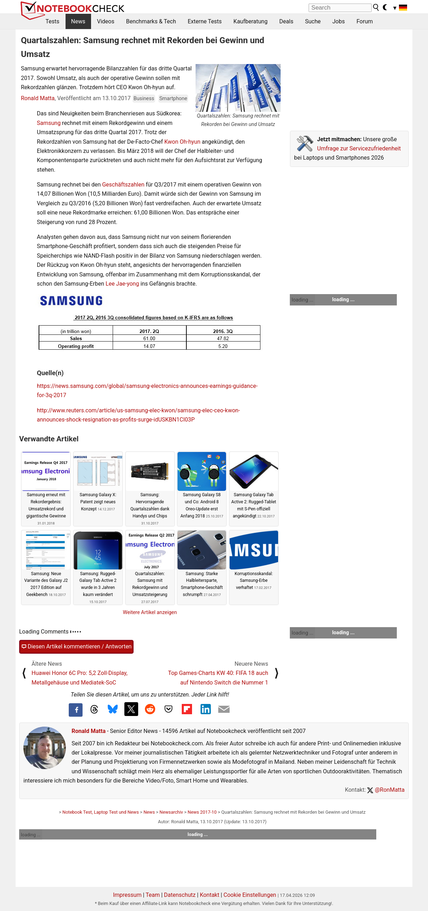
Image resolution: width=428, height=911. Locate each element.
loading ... (302, 300)
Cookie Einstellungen (250, 895)
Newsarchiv (171, 812)
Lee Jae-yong (122, 283)
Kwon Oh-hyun (182, 141)
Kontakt (209, 895)
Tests (53, 21)
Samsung (49, 123)
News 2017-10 (202, 812)
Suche (313, 21)
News (78, 21)
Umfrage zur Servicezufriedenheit (359, 148)
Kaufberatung (250, 21)
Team (153, 895)
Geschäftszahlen (123, 184)
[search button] (376, 7)
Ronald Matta (38, 98)
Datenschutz (180, 895)
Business (144, 99)
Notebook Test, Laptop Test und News (100, 812)
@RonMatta (386, 789)
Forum (364, 21)
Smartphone (173, 99)
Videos (105, 21)
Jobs (338, 21)
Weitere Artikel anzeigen (150, 612)
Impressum (127, 895)
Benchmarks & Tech (151, 21)
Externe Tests (205, 21)
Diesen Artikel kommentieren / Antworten (76, 646)
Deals (286, 21)
